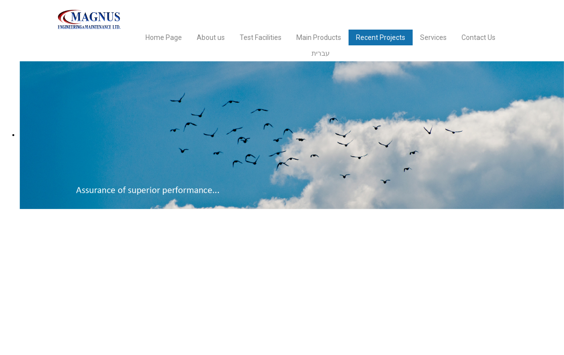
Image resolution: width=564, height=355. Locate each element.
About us (211, 37)
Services (433, 37)
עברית (321, 53)
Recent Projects (380, 37)
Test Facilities (261, 37)
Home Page (163, 37)
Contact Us (478, 37)
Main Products (318, 37)
